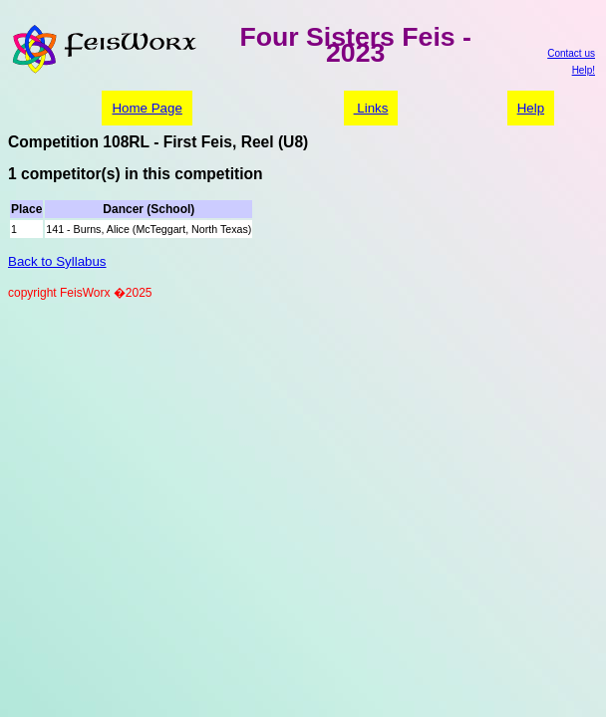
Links (371, 108)
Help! (583, 70)
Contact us (571, 53)
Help (530, 108)
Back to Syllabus (57, 261)
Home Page (146, 108)
